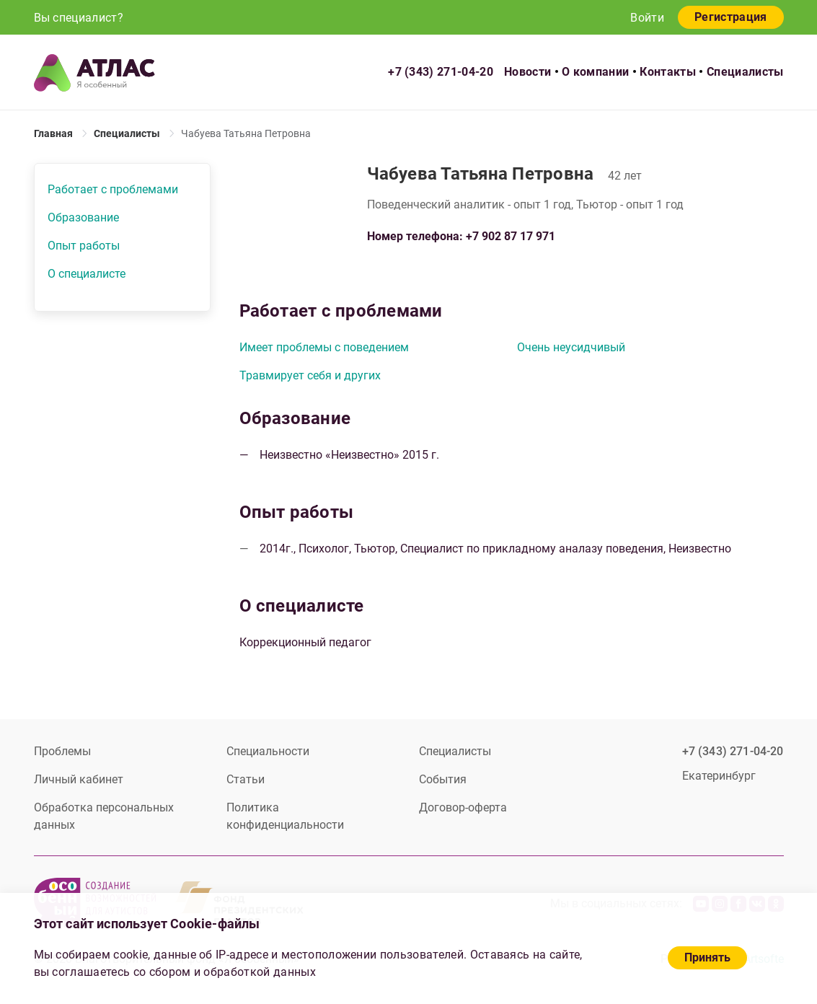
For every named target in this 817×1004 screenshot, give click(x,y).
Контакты (668, 72)
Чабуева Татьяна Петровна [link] (246, 133)
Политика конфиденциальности (285, 816)
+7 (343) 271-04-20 (440, 72)
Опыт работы (84, 245)
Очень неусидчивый (571, 347)
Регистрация (730, 17)
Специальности (267, 751)
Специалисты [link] (127, 133)
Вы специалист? (78, 18)
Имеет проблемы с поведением (324, 347)
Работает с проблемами (113, 189)
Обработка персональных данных (104, 816)
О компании (595, 72)
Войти (647, 18)
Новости (527, 72)
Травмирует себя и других (310, 375)
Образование (83, 217)
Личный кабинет (78, 779)
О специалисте (86, 274)
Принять (707, 957)
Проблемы (62, 751)
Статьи (245, 779)
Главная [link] (53, 133)
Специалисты (745, 72)
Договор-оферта (463, 807)
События (443, 779)
